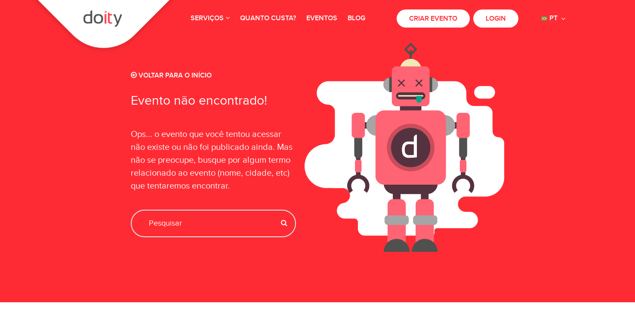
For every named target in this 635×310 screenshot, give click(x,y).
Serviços (210, 18)
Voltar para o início (171, 75)
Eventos (321, 18)
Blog (356, 18)
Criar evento (433, 19)
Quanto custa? (268, 18)
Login (496, 19)
